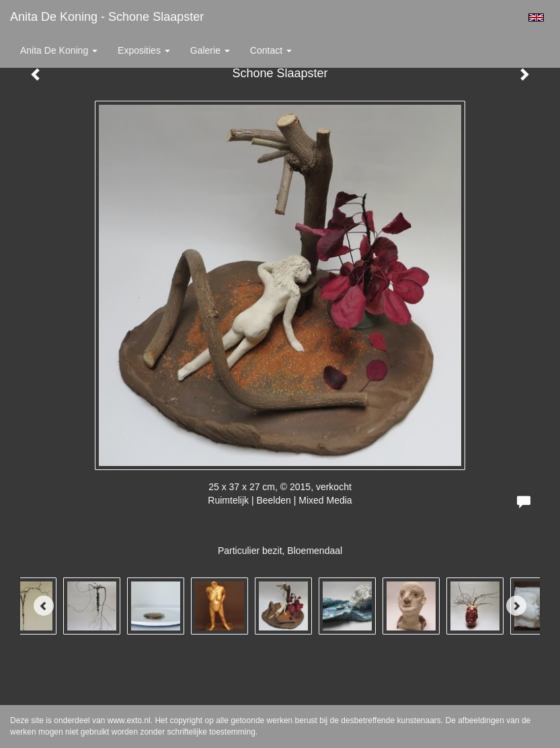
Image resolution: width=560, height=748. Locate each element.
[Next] (516, 606)
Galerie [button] (210, 50)
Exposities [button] (144, 50)
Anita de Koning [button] (58, 50)
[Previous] (44, 606)
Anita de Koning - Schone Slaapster (107, 17)
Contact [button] (271, 50)
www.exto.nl (129, 720)
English (536, 17)
